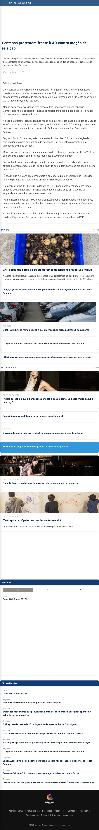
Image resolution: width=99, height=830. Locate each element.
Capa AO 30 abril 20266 (15, 599)
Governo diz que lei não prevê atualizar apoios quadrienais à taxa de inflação (43, 433)
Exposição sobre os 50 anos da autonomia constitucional (33, 416)
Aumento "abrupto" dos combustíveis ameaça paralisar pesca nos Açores (42, 773)
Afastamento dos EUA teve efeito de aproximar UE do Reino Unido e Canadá (43, 733)
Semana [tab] (49, 590)
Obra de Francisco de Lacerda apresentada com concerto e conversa (40, 483)
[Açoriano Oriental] (49, 804)
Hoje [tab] (18, 590)
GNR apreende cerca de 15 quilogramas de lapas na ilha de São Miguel (48, 269)
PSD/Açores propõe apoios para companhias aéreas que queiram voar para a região (47, 357)
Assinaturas (68, 815)
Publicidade (47, 811)
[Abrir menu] (4, 3)
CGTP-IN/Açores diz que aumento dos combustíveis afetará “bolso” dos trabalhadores (48, 782)
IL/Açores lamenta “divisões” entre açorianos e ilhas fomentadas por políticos (44, 343)
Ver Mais (96, 230)
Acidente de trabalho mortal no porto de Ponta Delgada (32, 702)
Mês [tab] (80, 590)
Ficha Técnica (84, 811)
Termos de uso (32, 815)
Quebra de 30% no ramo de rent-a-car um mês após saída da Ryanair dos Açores (46, 330)
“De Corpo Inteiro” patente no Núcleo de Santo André (32, 520)
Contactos (72, 811)
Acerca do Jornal (16, 811)
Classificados (60, 811)
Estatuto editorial (32, 811)
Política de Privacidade (50, 815)
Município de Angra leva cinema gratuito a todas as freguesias (35, 446)
